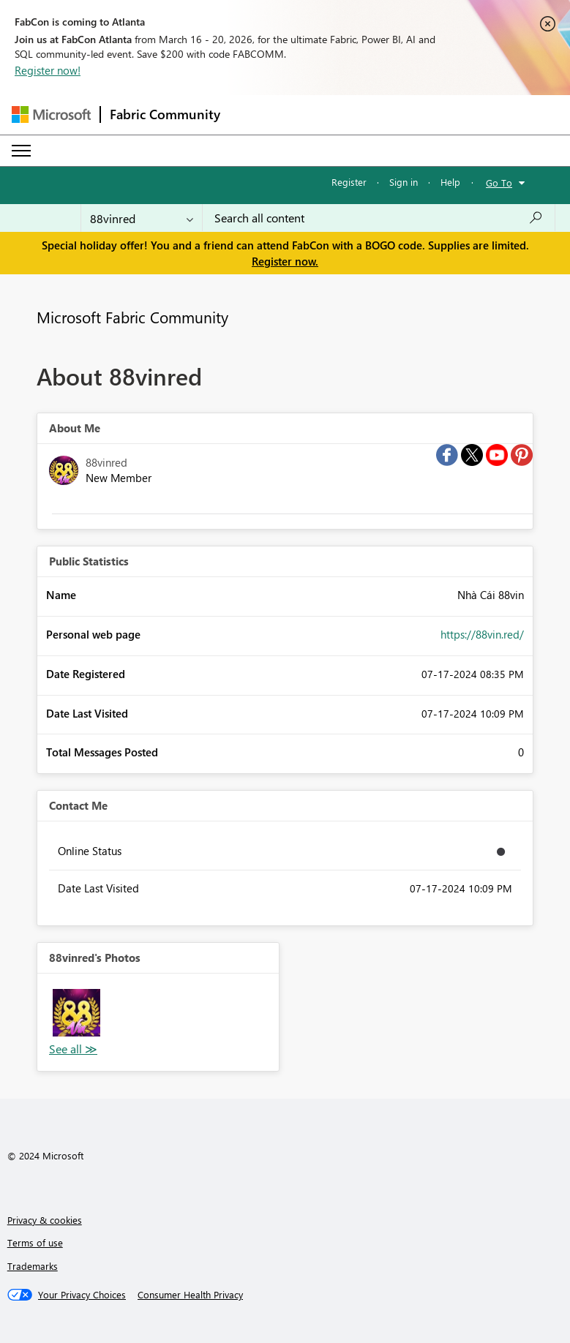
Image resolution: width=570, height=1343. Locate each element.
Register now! (47, 70)
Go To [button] (499, 182)
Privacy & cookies (44, 1220)
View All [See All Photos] (73, 1049)
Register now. (285, 261)
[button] (76, 1013)
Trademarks (32, 1266)
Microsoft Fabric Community (132, 316)
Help (450, 182)
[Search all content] (378, 218)
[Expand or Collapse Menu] (21, 150)
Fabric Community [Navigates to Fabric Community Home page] (165, 114)
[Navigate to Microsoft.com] (51, 114)
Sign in (403, 182)
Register (349, 182)
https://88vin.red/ (482, 634)
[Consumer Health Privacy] (190, 1295)
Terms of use (35, 1242)
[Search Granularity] (141, 218)
